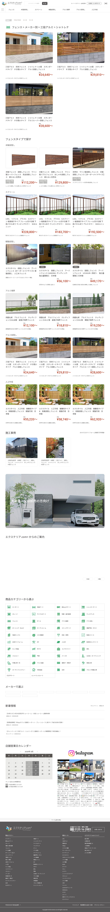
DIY (34, 862)
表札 (35, 869)
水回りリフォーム (10, 862)
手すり (35, 866)
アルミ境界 (66, 9)
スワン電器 (65, 880)
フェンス (11, 9)
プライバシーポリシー (99, 905)
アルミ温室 (36, 876)
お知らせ (101, 705)
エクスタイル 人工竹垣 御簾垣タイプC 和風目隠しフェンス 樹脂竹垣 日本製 (88, 411)
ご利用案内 (87, 845)
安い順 (25, 20)
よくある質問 (88, 852)
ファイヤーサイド (66, 878)
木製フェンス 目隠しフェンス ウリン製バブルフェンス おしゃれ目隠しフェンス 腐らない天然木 (54, 174)
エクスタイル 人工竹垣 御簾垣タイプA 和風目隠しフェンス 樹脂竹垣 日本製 (21, 411)
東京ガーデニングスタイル (68, 897)
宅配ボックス (9, 857)
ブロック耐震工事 (38, 883)
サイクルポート (37, 843)
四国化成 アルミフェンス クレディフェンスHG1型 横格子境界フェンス (88, 318)
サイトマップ (76, 905)
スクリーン (38, 9)
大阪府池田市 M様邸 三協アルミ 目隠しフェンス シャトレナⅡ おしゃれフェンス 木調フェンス (22, 462)
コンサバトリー (9, 869)
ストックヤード (9, 855)
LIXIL (63, 838)
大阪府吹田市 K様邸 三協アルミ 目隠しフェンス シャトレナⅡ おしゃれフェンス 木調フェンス (55, 462)
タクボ (63, 892)
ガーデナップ (65, 852)
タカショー (65, 876)
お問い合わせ (98, 829)
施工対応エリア (88, 850)
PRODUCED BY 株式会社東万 (12, 905)
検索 (45, 3)
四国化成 (64, 843)
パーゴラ (8, 873)
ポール (35, 848)
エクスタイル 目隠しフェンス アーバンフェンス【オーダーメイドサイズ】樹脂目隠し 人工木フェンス (21, 271)
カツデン (64, 871)
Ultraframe (64, 890)
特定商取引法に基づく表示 (86, 905)
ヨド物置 (64, 862)
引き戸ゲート (9, 885)
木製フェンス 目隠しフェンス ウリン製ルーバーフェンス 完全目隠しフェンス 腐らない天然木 (21, 174)
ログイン (77, 3)
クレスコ (64, 885)
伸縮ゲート (36, 838)
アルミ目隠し (80, 9)
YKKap (63, 845)
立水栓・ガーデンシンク (39, 873)
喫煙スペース (37, 859)
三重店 (99, 579)
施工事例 (87, 838)
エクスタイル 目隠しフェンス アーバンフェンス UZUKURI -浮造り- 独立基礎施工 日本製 (88, 273)
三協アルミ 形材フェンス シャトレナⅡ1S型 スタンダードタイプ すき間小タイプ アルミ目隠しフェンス (29, 68)
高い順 (31, 20)
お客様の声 (87, 841)
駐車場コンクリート (38, 864)
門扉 (35, 871)
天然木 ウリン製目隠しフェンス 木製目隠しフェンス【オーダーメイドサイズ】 (89, 173)
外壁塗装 (36, 880)
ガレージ (8, 843)
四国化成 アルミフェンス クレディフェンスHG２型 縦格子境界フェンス (54, 318)
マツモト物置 (65, 848)
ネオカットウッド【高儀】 (68, 857)
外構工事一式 (9, 876)
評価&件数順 (17, 20)
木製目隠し (24, 9)
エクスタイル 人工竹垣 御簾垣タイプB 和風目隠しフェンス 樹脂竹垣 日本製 (54, 411)
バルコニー (8, 871)
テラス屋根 (8, 850)
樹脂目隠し (52, 9)
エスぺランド (65, 899)
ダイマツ (64, 866)
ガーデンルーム (37, 852)
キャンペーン (94, 705)
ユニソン (64, 894)
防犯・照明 (8, 859)
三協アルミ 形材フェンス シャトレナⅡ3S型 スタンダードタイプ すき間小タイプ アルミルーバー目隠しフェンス (29, 119)
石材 (7, 883)
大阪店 (87, 579)
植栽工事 (36, 878)
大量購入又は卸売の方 (94, 3)
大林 (63, 883)
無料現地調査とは (89, 843)
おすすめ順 (9, 20)
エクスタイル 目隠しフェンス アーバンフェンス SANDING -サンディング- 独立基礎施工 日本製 (54, 273)
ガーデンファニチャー (11, 880)
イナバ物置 (65, 859)
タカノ (63, 869)
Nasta (63, 864)
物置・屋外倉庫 (9, 845)
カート (73, 3)
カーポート (8, 838)
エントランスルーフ (38, 885)
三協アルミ (65, 841)
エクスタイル (65, 855)
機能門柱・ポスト (38, 855)
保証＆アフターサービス (90, 848)
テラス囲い (36, 850)
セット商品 (8, 866)
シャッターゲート (38, 841)
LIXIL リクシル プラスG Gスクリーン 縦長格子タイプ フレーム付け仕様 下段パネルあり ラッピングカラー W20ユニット (21, 223)
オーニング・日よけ (10, 852)
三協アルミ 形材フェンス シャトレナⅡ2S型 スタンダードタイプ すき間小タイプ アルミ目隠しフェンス (80, 68)
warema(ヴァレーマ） (67, 887)
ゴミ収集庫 (36, 857)
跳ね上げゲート (9, 841)
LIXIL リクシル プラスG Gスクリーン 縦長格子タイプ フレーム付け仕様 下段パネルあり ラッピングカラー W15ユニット (54, 223)
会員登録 (83, 3)
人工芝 (7, 864)
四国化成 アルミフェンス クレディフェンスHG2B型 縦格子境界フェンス (21, 318)
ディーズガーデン (66, 850)
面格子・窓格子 (9, 878)
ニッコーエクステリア (67, 873)
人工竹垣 (95, 9)
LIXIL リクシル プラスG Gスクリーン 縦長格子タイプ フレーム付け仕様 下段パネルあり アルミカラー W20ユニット (88, 223)
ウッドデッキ (37, 845)
